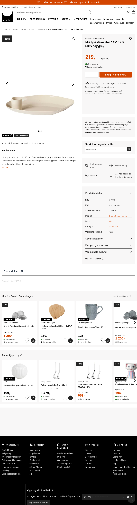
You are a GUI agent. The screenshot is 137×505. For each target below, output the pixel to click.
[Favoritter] (27, 340)
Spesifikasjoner (94, 238)
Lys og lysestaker (28, 29)
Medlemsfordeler (65, 453)
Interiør (16, 29)
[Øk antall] (96, 74)
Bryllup (108, 22)
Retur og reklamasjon (12, 460)
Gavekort (89, 453)
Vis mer (5, 167)
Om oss (116, 449)
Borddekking (91, 456)
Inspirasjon (120, 19)
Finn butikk (118, 7)
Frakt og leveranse (10, 466)
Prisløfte (94, 175)
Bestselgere (95, 19)
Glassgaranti (63, 460)
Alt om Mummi (36, 466)
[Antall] (92, 74)
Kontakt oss (7, 449)
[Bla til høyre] (73, 83)
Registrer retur (8, 463)
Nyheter (130, 22)
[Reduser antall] (87, 74)
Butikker (117, 453)
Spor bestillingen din (11, 473)
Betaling (6, 470)
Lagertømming (97, 22)
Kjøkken (88, 449)
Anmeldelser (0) (13, 271)
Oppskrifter (35, 453)
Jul (31, 473)
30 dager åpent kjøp (10, 7)
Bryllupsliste (35, 460)
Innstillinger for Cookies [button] (124, 466)
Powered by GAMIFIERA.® (11, 281)
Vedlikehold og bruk (96, 252)
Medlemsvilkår (64, 466)
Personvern (118, 470)
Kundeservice (130, 7)
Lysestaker (41, 29)
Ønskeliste (34, 463)
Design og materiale (96, 245)
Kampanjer (108, 19)
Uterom (88, 463)
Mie (110, 221)
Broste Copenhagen (94, 38)
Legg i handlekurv (115, 74)
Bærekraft (117, 456)
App (114, 463)
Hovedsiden (6, 29)
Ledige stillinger (120, 460)
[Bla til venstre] (7, 83)
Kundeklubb (119, 22)
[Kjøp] (33, 340)
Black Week (35, 470)
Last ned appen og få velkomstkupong (123, 175)
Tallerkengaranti (64, 463)
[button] (130, 38)
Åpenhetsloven (119, 473)
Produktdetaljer (94, 193)
